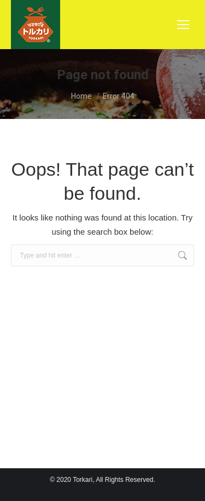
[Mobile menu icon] (183, 24)
